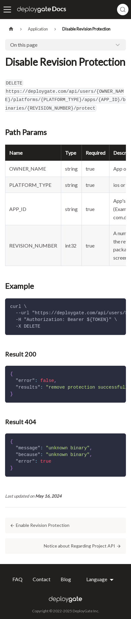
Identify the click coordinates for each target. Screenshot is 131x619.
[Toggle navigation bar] (7, 9)
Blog (66, 579)
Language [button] (97, 579)
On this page (23, 45)
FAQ (17, 579)
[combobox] (122, 9)
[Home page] (11, 29)
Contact (41, 579)
